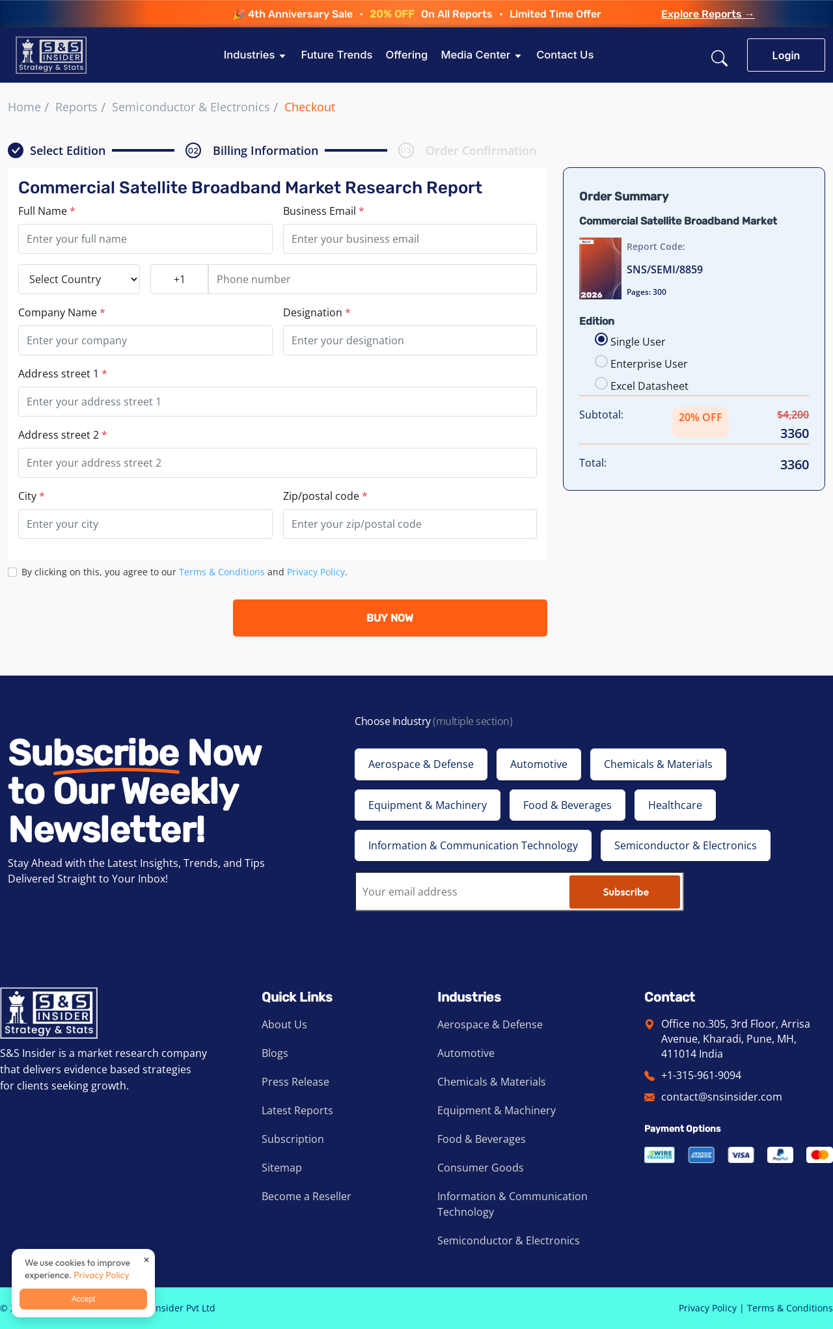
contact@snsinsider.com (721, 1096)
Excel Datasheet (649, 386)
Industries (249, 55)
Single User (638, 342)
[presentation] (107, 617)
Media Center (475, 55)
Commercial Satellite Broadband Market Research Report (250, 188)
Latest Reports (297, 1110)
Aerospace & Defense (490, 1024)
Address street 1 (62, 373)
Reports (76, 107)
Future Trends (336, 55)
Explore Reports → (708, 14)
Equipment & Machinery (496, 1110)
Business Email (323, 211)
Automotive (466, 1053)
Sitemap (282, 1167)
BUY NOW (389, 618)
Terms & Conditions (222, 572)
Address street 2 (62, 435)
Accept (84, 1299)
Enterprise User (649, 364)
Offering (406, 55)
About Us (284, 1024)
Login (786, 55)
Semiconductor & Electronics (191, 107)
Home (24, 107)
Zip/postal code (325, 496)
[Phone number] (372, 279)
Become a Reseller (306, 1196)
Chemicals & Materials (491, 1082)
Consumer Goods (480, 1167)
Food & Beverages (481, 1139)
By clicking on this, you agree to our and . (184, 572)
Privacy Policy (316, 572)
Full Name (46, 211)
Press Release (295, 1082)
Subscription (293, 1139)
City (31, 496)
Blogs (275, 1053)
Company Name (61, 312)
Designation (317, 312)
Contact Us (565, 55)
